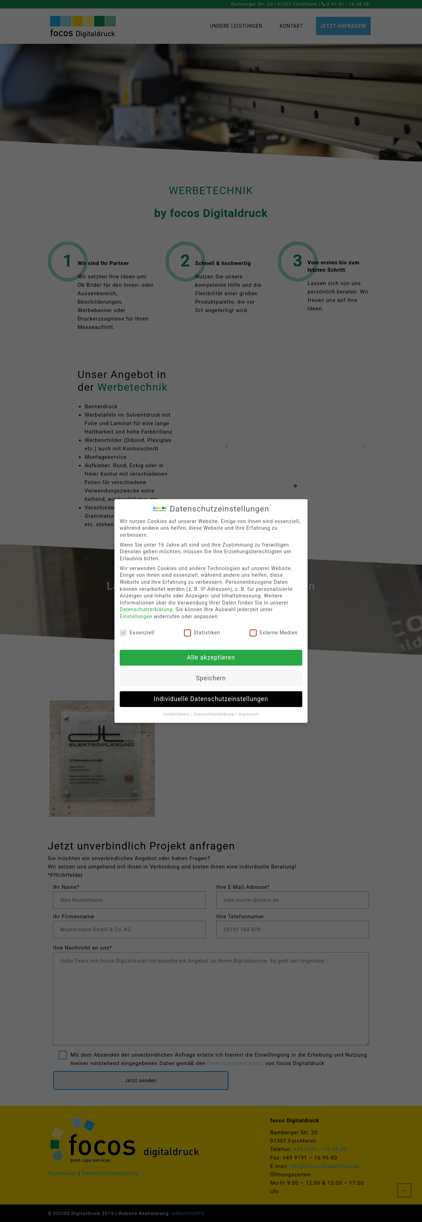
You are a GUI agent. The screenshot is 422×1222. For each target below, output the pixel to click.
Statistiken (202, 632)
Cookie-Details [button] (177, 714)
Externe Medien (274, 632)
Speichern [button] (211, 678)
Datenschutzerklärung (146, 609)
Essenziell (137, 632)
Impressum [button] (248, 714)
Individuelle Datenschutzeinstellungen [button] (211, 698)
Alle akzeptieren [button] (211, 657)
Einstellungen (136, 616)
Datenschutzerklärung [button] (214, 714)
